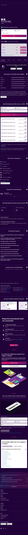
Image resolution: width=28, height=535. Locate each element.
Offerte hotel (2, 487)
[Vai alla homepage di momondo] (6, 1)
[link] (14, 345)
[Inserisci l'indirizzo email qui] (14, 425)
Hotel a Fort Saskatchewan (6, 466)
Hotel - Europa (7, 487)
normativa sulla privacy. (18, 433)
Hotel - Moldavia (12, 487)
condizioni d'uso (12, 433)
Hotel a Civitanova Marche (6, 455)
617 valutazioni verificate (12, 27)
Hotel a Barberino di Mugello (6, 459)
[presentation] (19, 69)
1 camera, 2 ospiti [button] (5, 33)
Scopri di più (4, 146)
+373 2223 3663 (4, 25)
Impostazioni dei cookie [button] (4, 151)
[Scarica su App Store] (9, 526)
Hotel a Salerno (4, 462)
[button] (2, 1)
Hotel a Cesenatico (5, 452)
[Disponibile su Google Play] (13, 69)
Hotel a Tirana (4, 465)
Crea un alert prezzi (18, 339)
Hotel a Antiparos (5, 458)
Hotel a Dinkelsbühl (5, 456)
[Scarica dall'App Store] (19, 69)
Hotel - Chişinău (18, 487)
